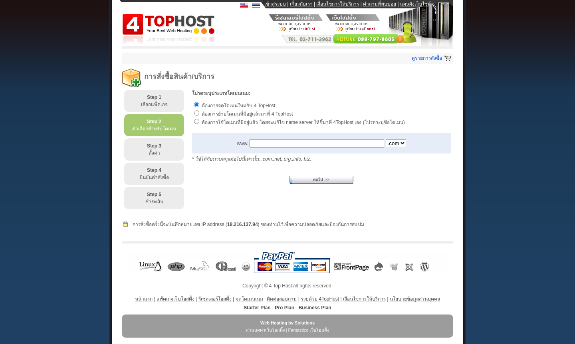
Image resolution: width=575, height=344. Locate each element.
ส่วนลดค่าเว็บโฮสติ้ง (265, 330)
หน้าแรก (144, 299)
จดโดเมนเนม (249, 299)
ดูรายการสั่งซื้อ (427, 58)
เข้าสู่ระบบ (275, 4)
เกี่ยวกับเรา (301, 4)
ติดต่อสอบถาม (282, 299)
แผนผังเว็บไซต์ (415, 4)
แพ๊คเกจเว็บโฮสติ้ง (175, 299)
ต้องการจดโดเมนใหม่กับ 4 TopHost (238, 105)
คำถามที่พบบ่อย (379, 4)
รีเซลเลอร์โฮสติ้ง (215, 299)
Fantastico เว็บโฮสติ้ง (308, 330)
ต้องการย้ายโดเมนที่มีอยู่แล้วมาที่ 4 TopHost (247, 114)
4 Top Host (280, 286)
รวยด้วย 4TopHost (320, 299)
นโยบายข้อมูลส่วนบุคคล (415, 299)
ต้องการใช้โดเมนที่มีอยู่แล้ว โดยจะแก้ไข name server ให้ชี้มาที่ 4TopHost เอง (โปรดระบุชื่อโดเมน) (303, 122)
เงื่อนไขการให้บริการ (337, 4)
